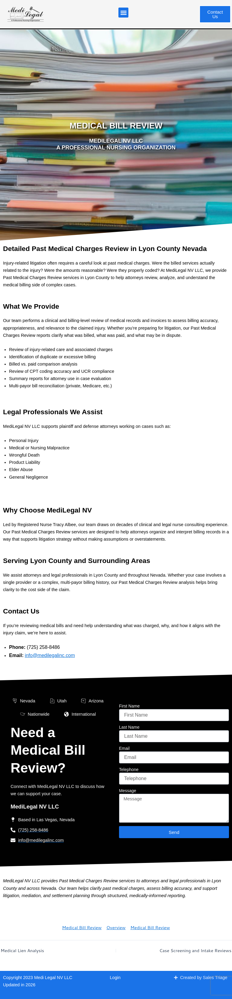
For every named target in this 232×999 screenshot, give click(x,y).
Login (115, 977)
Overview (115, 927)
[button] (123, 13)
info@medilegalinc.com (50, 655)
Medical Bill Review (82, 927)
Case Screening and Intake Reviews (191, 950)
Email (124, 748)
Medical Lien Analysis (24, 950)
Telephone (129, 769)
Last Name (129, 727)
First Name (129, 706)
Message (127, 790)
